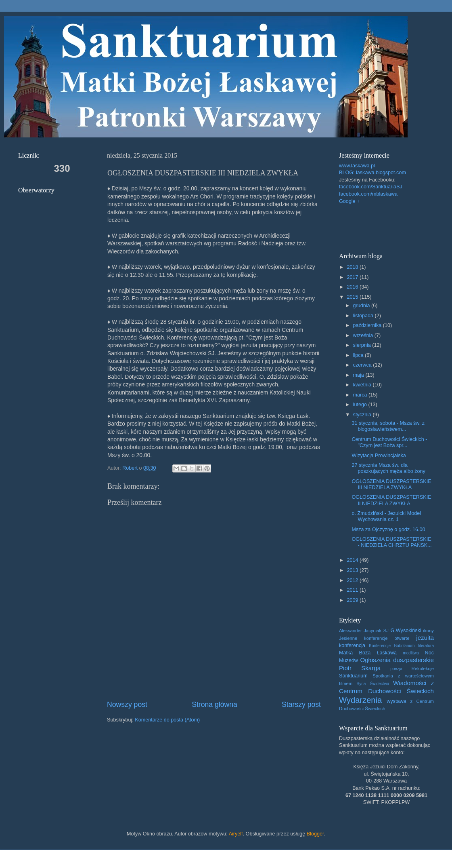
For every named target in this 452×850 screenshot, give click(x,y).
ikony (428, 630)
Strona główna (214, 704)
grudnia (362, 305)
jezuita (425, 637)
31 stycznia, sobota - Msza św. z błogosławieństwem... (388, 426)
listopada (364, 315)
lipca (359, 355)
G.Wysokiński (406, 630)
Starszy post (301, 704)
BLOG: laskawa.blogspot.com (372, 172)
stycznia (363, 415)
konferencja (352, 645)
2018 (353, 267)
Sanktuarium (353, 676)
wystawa (396, 701)
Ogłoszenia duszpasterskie (397, 659)
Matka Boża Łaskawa (368, 653)
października (368, 325)
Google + (349, 201)
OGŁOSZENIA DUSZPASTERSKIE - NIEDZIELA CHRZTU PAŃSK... (391, 542)
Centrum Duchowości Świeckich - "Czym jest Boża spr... (389, 442)
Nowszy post (127, 704)
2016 (353, 287)
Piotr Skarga (360, 667)
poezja (396, 669)
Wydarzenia (360, 700)
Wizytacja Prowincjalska (379, 455)
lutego (360, 404)
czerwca (363, 365)
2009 (353, 600)
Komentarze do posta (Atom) (167, 720)
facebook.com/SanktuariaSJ (370, 187)
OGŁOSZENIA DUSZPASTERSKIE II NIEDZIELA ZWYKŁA (391, 500)
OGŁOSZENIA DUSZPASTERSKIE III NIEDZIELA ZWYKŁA (391, 484)
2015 (353, 297)
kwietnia (363, 385)
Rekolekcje (423, 668)
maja (359, 375)
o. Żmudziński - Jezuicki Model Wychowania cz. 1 (386, 516)
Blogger (315, 834)
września (364, 335)
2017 (353, 277)
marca (361, 395)
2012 (353, 580)
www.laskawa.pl (357, 166)
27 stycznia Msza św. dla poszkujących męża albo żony (388, 468)
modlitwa (411, 653)
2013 (353, 570)
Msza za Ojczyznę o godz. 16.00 (388, 529)
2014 (353, 560)
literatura (426, 645)
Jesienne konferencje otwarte (374, 638)
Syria (361, 683)
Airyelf (236, 834)
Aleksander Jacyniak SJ (364, 630)
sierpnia (362, 345)
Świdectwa (379, 683)
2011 (353, 590)
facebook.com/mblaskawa (368, 194)
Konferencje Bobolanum (391, 645)
